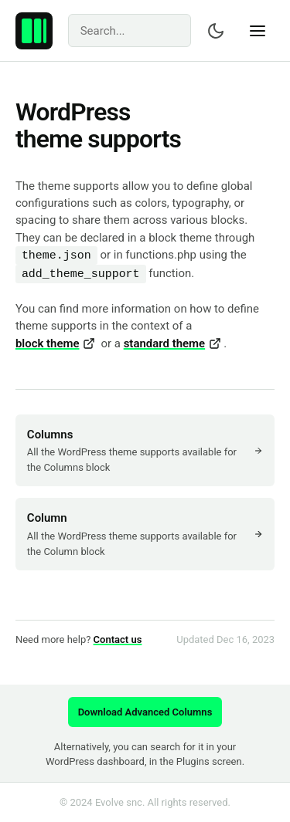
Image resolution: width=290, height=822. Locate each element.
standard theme (172, 343)
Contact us (118, 639)
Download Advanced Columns (145, 712)
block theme (55, 343)
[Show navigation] (258, 31)
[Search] (130, 30)
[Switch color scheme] (216, 31)
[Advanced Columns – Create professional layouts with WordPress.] (34, 30)
